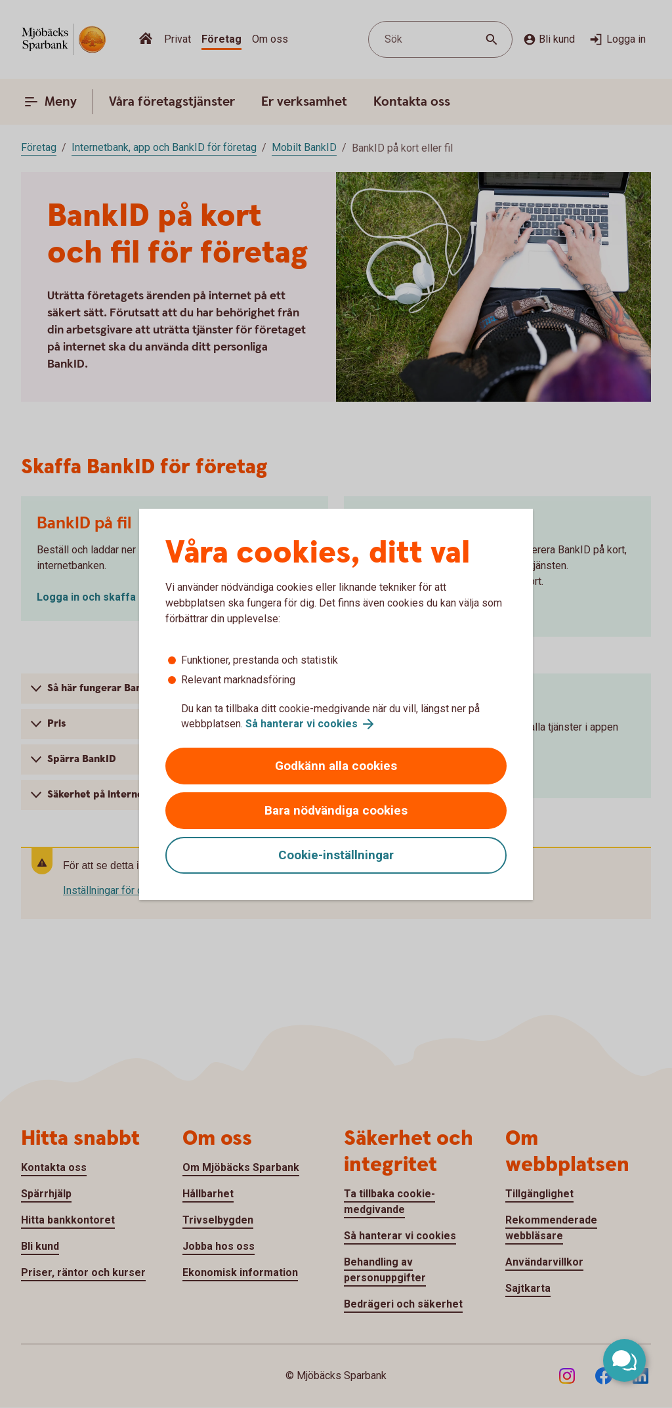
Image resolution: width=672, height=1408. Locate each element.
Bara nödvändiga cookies (336, 810)
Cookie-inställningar (336, 855)
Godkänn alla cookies (336, 765)
